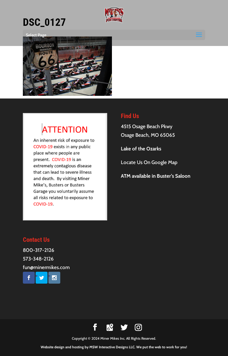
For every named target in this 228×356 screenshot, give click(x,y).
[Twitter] (124, 327)
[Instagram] (138, 327)
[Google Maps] (110, 327)
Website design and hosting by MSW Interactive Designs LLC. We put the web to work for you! (114, 347)
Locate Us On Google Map (149, 162)
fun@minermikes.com (46, 267)
